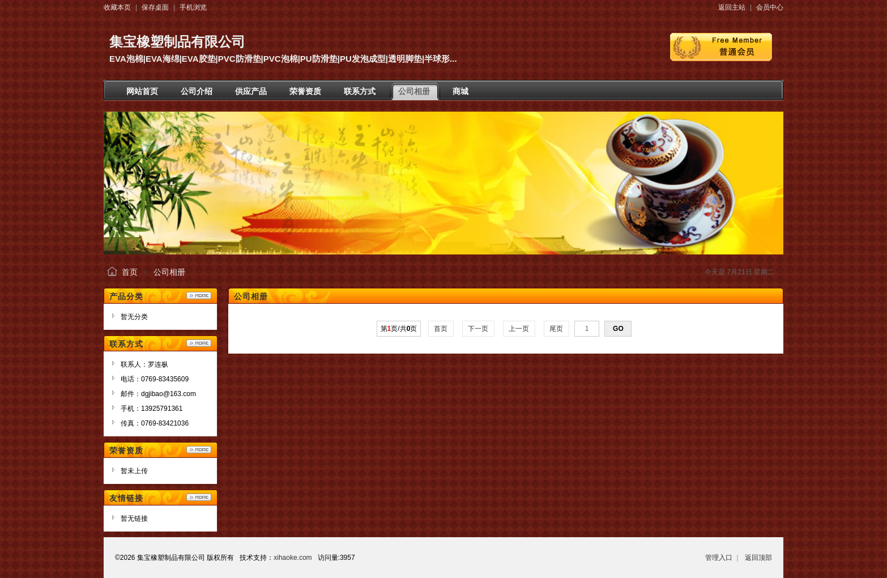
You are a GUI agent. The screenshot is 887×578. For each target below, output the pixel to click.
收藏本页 (117, 7)
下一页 (478, 329)
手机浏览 (193, 7)
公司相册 (169, 272)
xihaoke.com (293, 558)
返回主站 (731, 7)
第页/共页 (399, 329)
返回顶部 (758, 558)
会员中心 (769, 7)
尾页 (556, 329)
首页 (130, 272)
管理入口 (718, 558)
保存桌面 (155, 7)
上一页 (519, 329)
